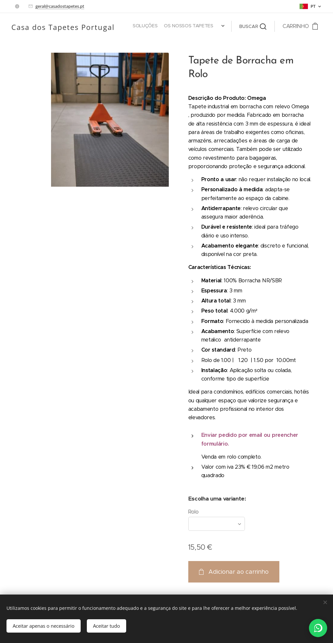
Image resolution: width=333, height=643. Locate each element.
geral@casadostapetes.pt (59, 6)
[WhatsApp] (318, 628)
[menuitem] (129, 26)
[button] (252, 26)
